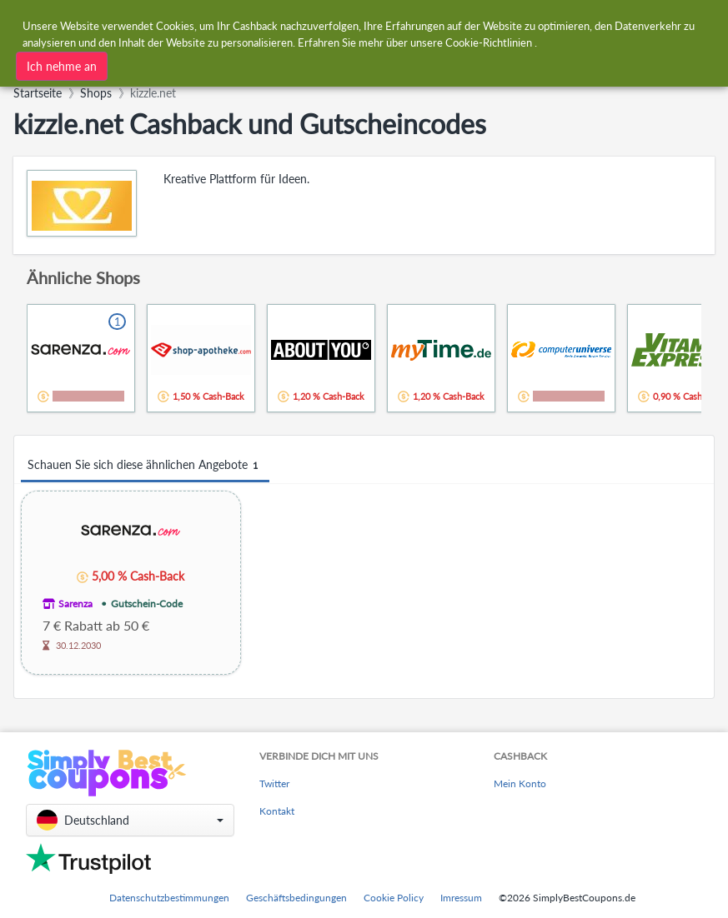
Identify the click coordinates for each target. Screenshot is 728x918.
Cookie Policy (394, 897)
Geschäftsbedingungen (296, 897)
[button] (130, 820)
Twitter (274, 783)
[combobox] (239, 62)
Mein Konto (520, 783)
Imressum (461, 897)
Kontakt (276, 811)
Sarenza (75, 603)
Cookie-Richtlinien (488, 40)
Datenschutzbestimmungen (169, 897)
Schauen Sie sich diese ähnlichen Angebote (145, 465)
